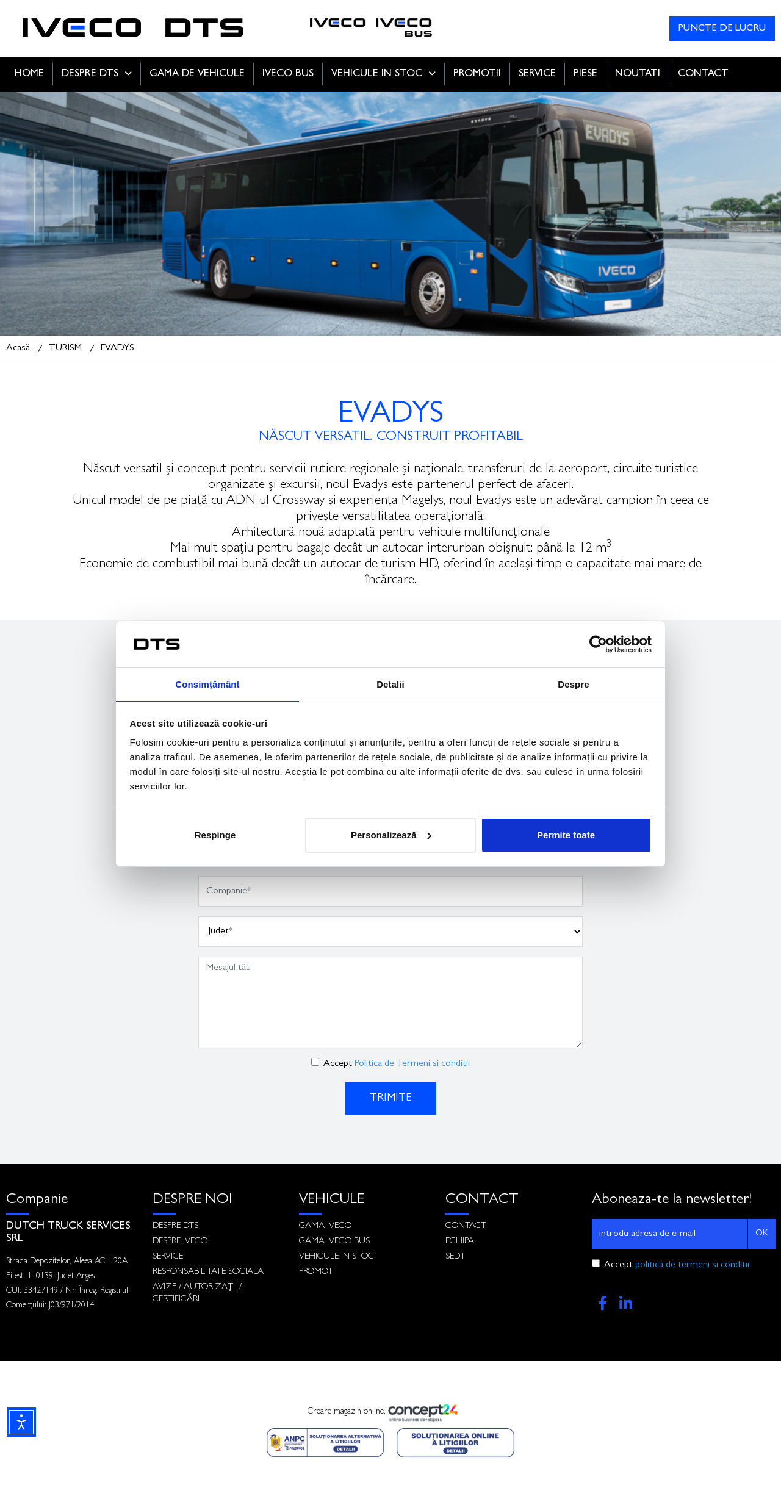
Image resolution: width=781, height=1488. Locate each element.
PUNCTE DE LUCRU (722, 29)
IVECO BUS (288, 74)
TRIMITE (390, 1098)
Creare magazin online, (390, 1413)
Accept (396, 1064)
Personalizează (391, 835)
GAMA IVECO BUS (334, 1241)
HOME (29, 74)
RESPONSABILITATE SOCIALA (208, 1272)
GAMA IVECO (325, 1226)
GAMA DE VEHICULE (197, 74)
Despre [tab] (573, 683)
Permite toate (566, 835)
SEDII (454, 1257)
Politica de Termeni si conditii (412, 1064)
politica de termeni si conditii (692, 1265)
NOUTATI (637, 74)
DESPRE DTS (97, 74)
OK (761, 1233)
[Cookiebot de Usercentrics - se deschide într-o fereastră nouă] (598, 643)
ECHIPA (459, 1241)
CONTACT (703, 74)
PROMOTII (477, 74)
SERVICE (537, 74)
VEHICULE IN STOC (383, 74)
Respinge (215, 835)
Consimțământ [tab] (207, 683)
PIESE (585, 74)
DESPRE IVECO (180, 1241)
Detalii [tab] (390, 683)
